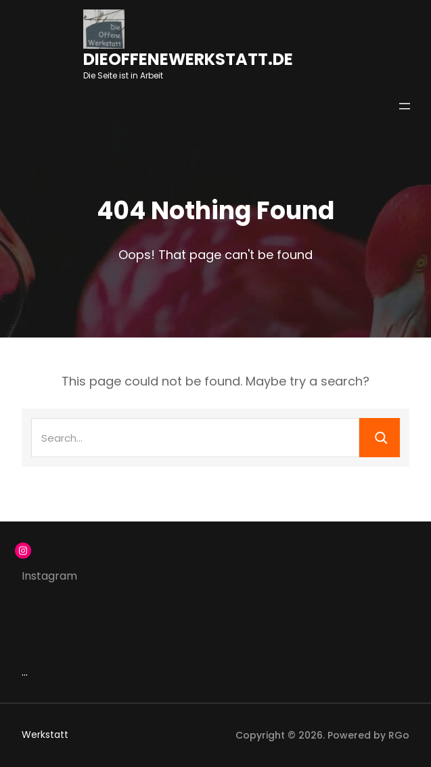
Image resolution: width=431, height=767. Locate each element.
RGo (398, 735)
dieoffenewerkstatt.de (188, 59)
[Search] (379, 437)
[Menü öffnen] (404, 106)
